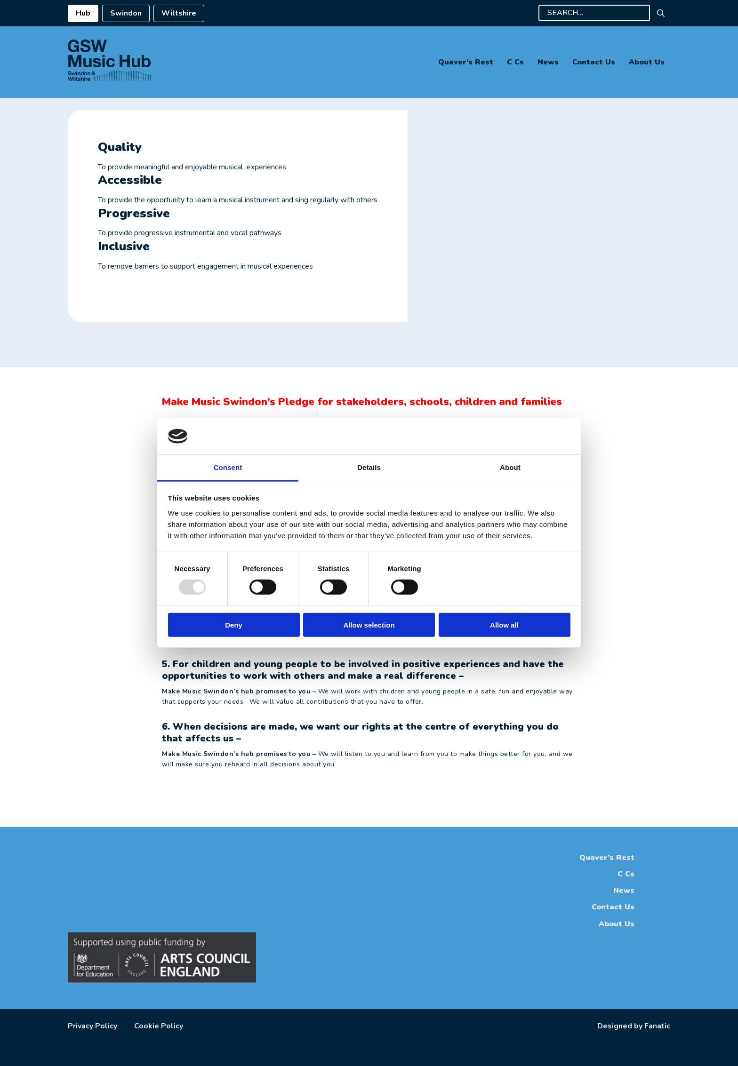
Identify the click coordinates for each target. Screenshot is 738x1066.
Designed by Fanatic (633, 1026)
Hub (83, 13)
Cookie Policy (158, 1026)
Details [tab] (369, 467)
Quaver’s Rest (465, 62)
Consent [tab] (228, 467)
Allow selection (368, 624)
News (548, 62)
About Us (647, 62)
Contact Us (593, 62)
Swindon (126, 13)
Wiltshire (178, 13)
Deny (233, 624)
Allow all (504, 624)
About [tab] (510, 467)
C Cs (515, 62)
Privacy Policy (92, 1026)
